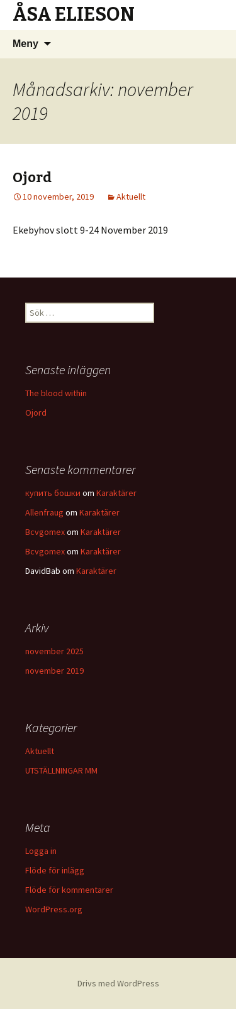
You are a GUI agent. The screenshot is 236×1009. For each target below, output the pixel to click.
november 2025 (54, 651)
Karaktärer (116, 493)
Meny (25, 43)
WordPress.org (53, 909)
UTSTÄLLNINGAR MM (61, 770)
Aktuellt (130, 196)
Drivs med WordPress (118, 983)
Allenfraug (44, 512)
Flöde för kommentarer (69, 889)
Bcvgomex (45, 531)
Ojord (32, 177)
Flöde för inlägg (54, 870)
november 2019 (54, 670)
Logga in (41, 850)
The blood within (56, 393)
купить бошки (53, 493)
